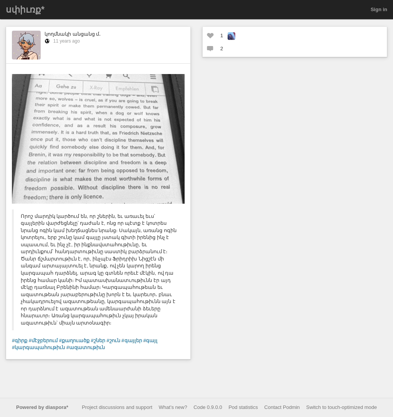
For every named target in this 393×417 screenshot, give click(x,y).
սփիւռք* (25, 10)
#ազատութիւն (85, 347)
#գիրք (19, 340)
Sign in (379, 9)
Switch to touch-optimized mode (341, 407)
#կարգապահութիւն (38, 347)
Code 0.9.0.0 (207, 407)
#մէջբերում (43, 340)
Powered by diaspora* (42, 407)
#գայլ (150, 340)
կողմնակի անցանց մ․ (73, 34)
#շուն (113, 340)
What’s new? (173, 407)
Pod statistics (243, 407)
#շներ (98, 340)
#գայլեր (131, 340)
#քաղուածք (74, 340)
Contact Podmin (282, 407)
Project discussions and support (117, 407)
